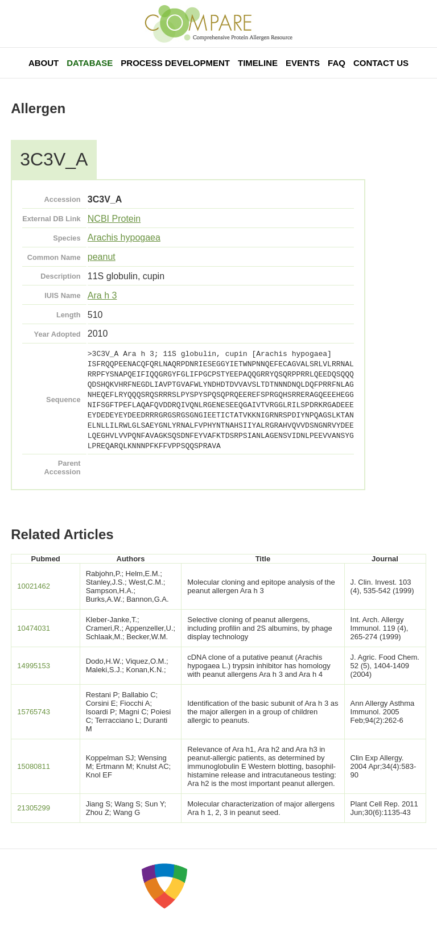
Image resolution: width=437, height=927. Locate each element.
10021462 (33, 586)
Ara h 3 (102, 295)
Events (303, 63)
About (43, 63)
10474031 (33, 628)
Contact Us (381, 63)
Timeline (258, 63)
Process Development (175, 63)
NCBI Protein (114, 219)
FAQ (336, 63)
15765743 (33, 711)
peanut (102, 257)
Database (90, 63)
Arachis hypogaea (124, 237)
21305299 (33, 808)
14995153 (33, 665)
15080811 (33, 766)
